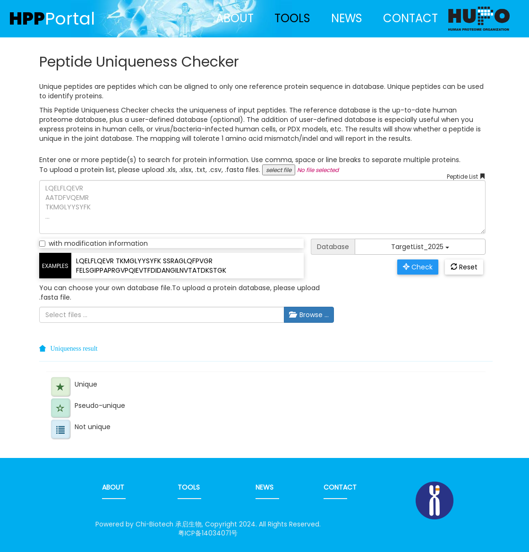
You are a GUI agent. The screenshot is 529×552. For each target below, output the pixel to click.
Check (418, 267)
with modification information (93, 243)
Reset (464, 267)
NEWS (346, 18)
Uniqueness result (74, 348)
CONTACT (410, 18)
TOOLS (292, 18)
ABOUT (235, 18)
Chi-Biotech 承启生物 (169, 524)
